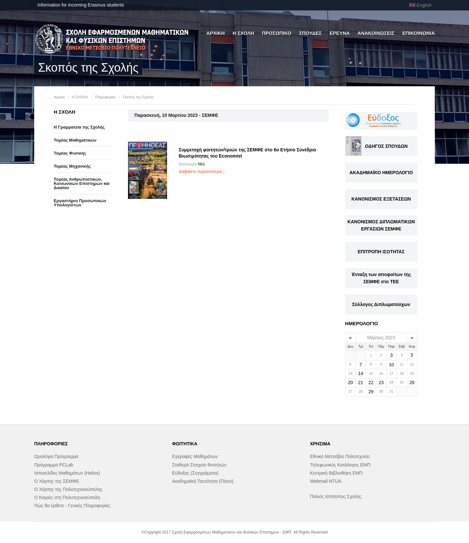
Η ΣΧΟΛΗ (243, 33)
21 (360, 382)
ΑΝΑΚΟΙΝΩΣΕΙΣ (376, 33)
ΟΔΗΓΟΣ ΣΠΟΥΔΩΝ (386, 146)
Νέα (201, 164)
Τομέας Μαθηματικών (75, 140)
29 (371, 391)
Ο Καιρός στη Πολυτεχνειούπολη (67, 497)
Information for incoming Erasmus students (80, 4)
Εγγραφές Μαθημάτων (195, 456)
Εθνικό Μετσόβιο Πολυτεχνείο (340, 456)
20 (350, 382)
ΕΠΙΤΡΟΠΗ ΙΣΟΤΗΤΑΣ (381, 251)
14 (360, 373)
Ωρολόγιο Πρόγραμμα (56, 456)
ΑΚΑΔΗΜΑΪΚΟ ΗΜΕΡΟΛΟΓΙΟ (381, 172)
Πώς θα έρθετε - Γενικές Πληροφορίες (72, 505)
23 (381, 382)
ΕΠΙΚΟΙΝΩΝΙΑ (418, 33)
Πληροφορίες (105, 97)
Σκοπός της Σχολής (138, 97)
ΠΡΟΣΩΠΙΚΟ (276, 33)
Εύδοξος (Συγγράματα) (195, 473)
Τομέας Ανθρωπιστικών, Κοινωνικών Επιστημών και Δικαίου (81, 183)
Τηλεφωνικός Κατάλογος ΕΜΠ (340, 464)
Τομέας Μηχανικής (72, 166)
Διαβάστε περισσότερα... (202, 171)
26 (412, 382)
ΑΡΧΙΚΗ (215, 33)
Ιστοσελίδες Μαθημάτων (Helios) (67, 473)
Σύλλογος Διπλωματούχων (381, 304)
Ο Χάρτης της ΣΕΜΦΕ (56, 481)
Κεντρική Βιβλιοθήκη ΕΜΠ (336, 473)
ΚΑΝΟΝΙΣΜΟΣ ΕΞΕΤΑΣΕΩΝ (381, 199)
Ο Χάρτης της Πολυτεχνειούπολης (68, 489)
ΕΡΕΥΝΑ (340, 33)
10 (391, 364)
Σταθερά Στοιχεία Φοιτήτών (199, 464)
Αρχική (59, 97)
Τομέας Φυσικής (70, 153)
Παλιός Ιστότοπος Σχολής (336, 496)
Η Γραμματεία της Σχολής (79, 127)
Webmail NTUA (325, 481)
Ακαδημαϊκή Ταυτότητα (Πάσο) (202, 481)
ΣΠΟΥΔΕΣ (310, 33)
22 (371, 382)
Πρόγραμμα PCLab (53, 464)
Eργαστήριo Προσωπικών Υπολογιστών (80, 202)
